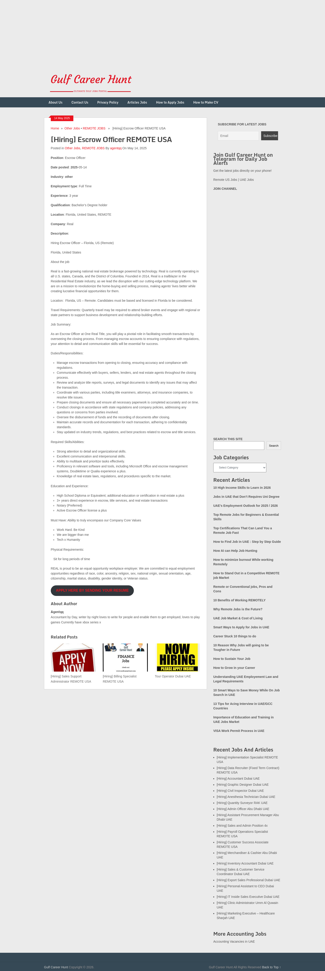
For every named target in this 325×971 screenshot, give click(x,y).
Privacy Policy (107, 102)
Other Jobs (72, 128)
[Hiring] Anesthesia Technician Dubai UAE (246, 797)
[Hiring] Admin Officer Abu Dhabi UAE (243, 809)
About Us (56, 102)
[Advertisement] (135, 31)
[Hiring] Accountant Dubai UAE (238, 778)
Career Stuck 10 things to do (234, 636)
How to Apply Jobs (170, 102)
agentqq (116, 148)
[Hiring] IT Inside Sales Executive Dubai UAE (248, 897)
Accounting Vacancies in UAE (234, 941)
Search (274, 445)
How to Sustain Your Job (231, 659)
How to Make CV (205, 102)
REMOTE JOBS (94, 128)
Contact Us (80, 102)
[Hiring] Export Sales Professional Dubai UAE (248, 880)
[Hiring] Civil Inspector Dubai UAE (240, 790)
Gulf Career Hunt (56, 967)
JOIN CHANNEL (225, 188)
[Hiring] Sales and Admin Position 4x (242, 825)
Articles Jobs (137, 102)
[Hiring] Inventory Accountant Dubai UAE (245, 863)
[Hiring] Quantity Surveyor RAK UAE (242, 803)
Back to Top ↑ (271, 967)
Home (55, 128)
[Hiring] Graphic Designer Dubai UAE (243, 784)
